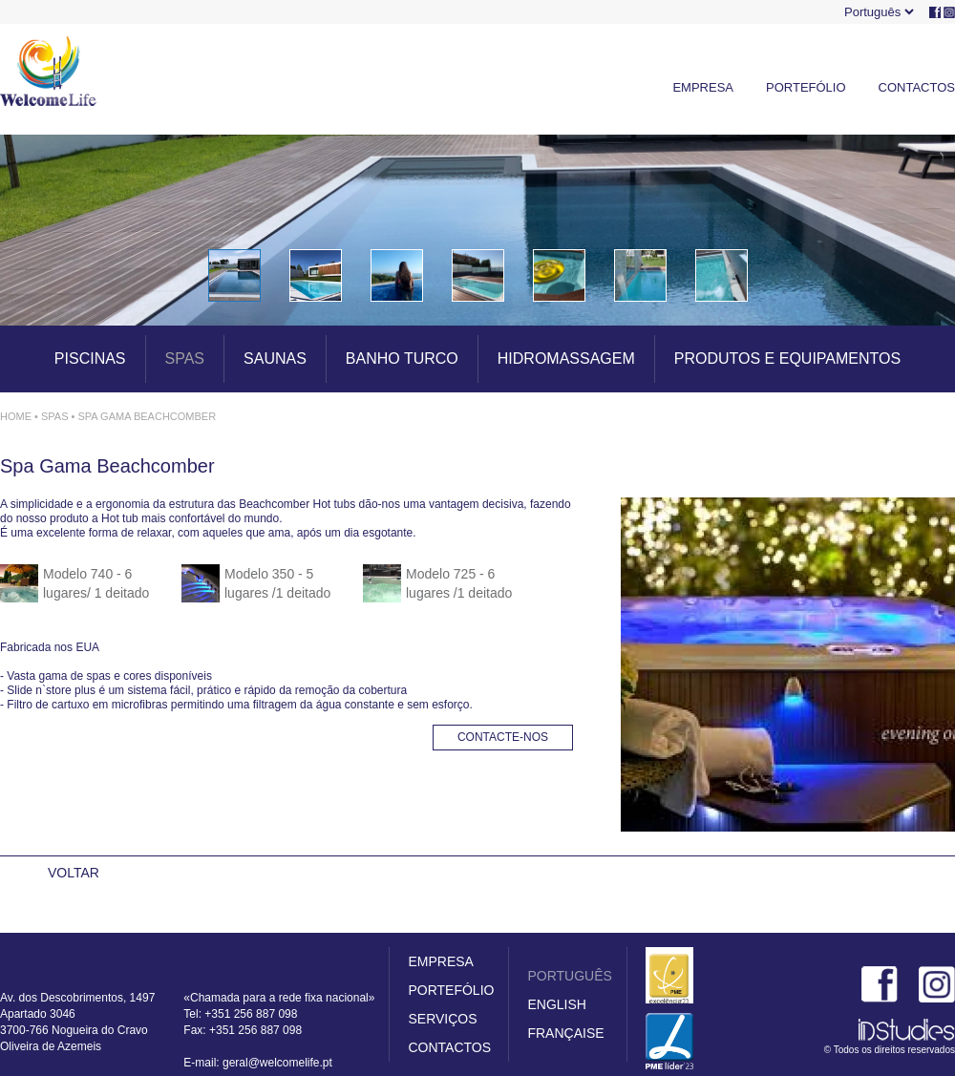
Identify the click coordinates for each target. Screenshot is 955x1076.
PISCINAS (90, 358)
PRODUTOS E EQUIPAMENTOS (787, 358)
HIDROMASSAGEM (566, 358)
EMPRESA (702, 87)
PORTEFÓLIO (806, 87)
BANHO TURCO (402, 358)
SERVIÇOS (442, 1018)
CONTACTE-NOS (502, 737)
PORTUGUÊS (569, 975)
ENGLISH (556, 1004)
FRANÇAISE (565, 1033)
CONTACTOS (917, 87)
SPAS (185, 358)
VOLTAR (73, 872)
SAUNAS (275, 358)
